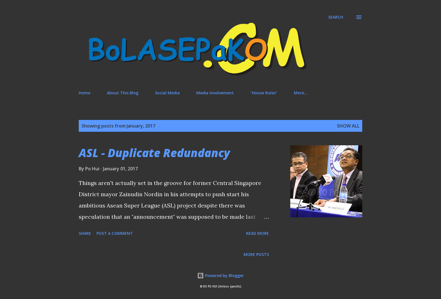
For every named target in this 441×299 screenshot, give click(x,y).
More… (300, 92)
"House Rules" (263, 92)
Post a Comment (114, 233)
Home (84, 92)
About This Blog (122, 92)
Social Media (167, 92)
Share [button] (85, 233)
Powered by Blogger (220, 275)
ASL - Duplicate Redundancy (154, 152)
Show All (348, 126)
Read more (257, 233)
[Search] (335, 17)
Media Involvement (215, 92)
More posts (256, 254)
